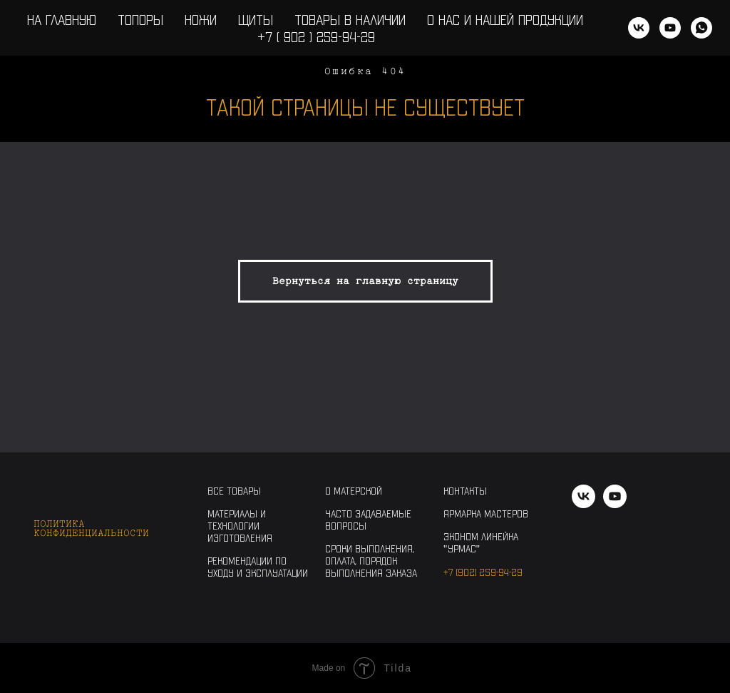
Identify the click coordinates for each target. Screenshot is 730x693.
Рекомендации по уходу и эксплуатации (257, 567)
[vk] (638, 28)
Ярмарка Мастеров (485, 513)
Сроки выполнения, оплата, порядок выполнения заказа (371, 560)
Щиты (255, 19)
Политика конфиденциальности (91, 528)
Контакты (465, 491)
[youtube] (670, 28)
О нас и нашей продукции (505, 19)
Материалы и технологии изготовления (239, 525)
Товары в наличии (350, 19)
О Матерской (353, 491)
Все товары (234, 491)
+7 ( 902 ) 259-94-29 (316, 36)
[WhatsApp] (701, 28)
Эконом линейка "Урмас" (480, 542)
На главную (61, 19)
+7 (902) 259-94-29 (483, 572)
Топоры (140, 19)
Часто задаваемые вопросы (368, 519)
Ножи (201, 19)
